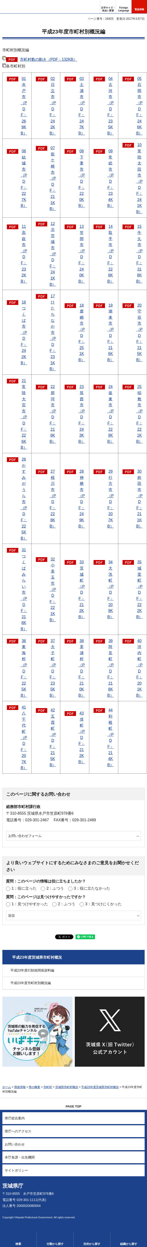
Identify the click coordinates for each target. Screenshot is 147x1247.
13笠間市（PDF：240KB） (81, 253)
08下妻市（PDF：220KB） (81, 178)
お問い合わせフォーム (25, 836)
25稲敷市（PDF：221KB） (139, 414)
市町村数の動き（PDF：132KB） (48, 59)
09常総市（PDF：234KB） (110, 178)
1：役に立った (24, 888)
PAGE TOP (73, 1106)
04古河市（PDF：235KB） (110, 106)
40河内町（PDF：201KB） (139, 668)
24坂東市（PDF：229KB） (110, 414)
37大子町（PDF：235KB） (53, 668)
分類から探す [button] (55, 1244)
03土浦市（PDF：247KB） (81, 106)
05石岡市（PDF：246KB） (139, 106)
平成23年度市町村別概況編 (30, 983)
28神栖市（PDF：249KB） (81, 498)
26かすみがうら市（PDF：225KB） (24, 498)
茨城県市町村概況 (66, 1087)
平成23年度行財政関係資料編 (32, 970)
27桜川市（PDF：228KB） (53, 498)
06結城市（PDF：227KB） (24, 178)
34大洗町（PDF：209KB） (110, 589)
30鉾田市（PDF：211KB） (139, 498)
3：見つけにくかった (103, 904)
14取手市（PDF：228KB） (110, 253)
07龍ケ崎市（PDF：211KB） (53, 178)
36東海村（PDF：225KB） (24, 668)
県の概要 (34, 1087)
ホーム (6, 1087)
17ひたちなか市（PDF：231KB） (53, 332)
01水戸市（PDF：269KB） (24, 106)
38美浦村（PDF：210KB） (81, 668)
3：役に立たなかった (92, 888)
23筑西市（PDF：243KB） (81, 414)
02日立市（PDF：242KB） (53, 106)
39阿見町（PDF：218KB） (110, 668)
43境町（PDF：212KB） (81, 737)
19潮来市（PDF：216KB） (110, 332)
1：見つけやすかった (30, 904)
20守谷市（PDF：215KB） (139, 332)
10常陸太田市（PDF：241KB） (139, 178)
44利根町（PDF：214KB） (110, 737)
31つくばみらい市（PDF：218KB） (24, 589)
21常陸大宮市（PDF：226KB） (24, 414)
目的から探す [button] (91, 1244)
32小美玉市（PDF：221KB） (53, 589)
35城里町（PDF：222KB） (139, 589)
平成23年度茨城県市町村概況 (37, 957)
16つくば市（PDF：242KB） (24, 332)
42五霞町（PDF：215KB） (53, 737)
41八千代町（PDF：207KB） (24, 737)
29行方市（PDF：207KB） (110, 498)
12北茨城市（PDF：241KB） (53, 254)
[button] (123, 6)
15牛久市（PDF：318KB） (139, 253)
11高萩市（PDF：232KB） (24, 253)
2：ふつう (55, 888)
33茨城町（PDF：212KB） (81, 589)
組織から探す (128, 1244)
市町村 (47, 1087)
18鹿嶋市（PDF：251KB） (81, 332)
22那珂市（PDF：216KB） (53, 414)
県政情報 (20, 1087)
